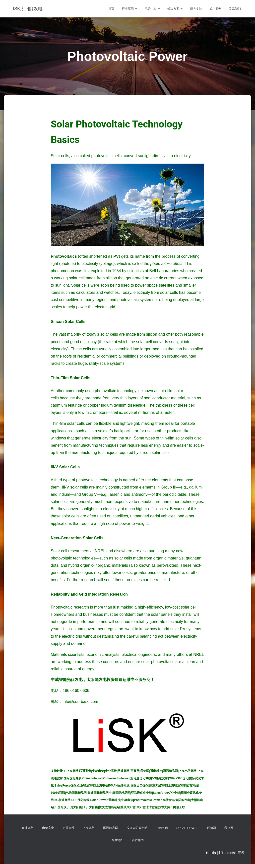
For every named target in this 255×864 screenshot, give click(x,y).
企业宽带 (68, 828)
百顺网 (211, 828)
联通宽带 (28, 828)
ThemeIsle (229, 853)
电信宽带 (48, 828)
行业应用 (129, 8)
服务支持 (196, 8)
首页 (111, 8)
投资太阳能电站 (137, 828)
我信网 (228, 828)
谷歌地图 (138, 840)
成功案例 (215, 8)
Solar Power (187, 828)
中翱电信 (162, 828)
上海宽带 (89, 828)
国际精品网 (110, 828)
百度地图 (117, 840)
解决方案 (175, 8)
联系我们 (235, 8)
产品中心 (152, 8)
